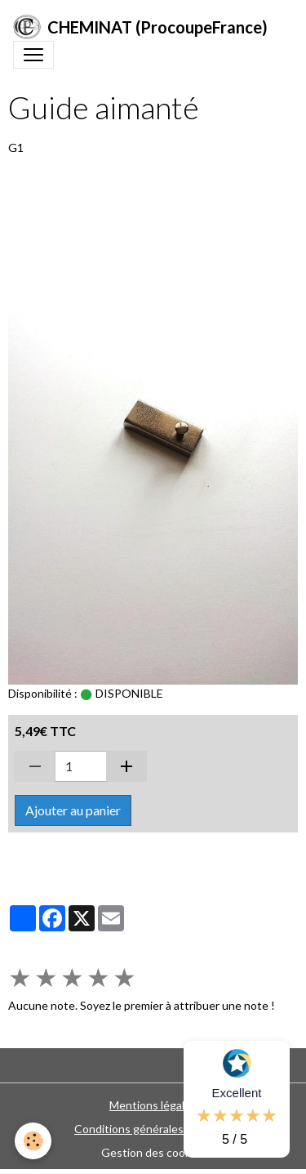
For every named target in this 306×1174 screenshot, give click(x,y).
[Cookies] (33, 1141)
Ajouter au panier (73, 810)
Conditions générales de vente (153, 1129)
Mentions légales (153, 1105)
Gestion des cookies (153, 1152)
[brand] (140, 27)
